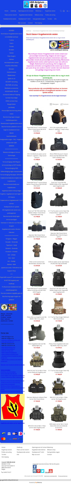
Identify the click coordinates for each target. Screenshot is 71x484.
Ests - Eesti (11, 258)
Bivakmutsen (11, 75)
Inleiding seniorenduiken (8, 372)
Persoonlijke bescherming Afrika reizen (11, 112)
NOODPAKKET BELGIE (11, 91)
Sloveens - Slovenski (12, 248)
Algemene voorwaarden (50, 476)
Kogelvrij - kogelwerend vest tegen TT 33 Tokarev (11, 195)
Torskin (49, 19)
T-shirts (11, 40)
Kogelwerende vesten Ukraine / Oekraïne (11, 230)
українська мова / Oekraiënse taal (11, 268)
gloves (3, 389)
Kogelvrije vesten (50, 11)
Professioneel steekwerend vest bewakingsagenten (11, 288)
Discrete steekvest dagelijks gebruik (11, 293)
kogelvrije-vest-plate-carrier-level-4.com (13, 423)
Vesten (11, 53)
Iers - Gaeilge (11, 261)
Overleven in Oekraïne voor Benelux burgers (11, 224)
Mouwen (11, 69)
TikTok (47, 472)
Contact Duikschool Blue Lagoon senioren (13, 377)
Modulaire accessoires (11, 88)
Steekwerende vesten (9, 19)
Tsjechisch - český (11, 245)
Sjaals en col (11, 78)
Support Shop (11, 271)
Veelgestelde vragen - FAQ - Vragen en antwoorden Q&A (11, 141)
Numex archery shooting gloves (10, 386)
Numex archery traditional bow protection (14, 388)
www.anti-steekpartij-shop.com (11, 340)
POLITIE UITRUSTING (11, 66)
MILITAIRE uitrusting (12, 85)
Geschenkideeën (11, 136)
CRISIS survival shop (12, 101)
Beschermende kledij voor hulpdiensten (11, 185)
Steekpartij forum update (11, 207)
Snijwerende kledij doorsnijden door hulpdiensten (11, 179)
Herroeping (38, 23)
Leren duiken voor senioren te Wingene (13, 375)
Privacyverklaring (62, 476)
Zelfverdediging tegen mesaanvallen (11, 171)
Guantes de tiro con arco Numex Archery (13, 391)
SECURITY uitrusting (12, 82)
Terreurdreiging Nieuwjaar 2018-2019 (11, 175)
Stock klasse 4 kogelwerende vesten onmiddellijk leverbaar (11, 35)
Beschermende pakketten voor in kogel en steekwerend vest (12, 128)
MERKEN (11, 146)
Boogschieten (11, 104)
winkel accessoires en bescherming (10, 382)
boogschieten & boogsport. (8, 384)
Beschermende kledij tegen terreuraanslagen (11, 217)
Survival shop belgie (12, 98)
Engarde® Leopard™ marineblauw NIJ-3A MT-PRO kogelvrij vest (11, 278)
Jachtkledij (11, 107)
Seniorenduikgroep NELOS (9, 373)
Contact (30, 23)
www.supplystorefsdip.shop (10, 354)
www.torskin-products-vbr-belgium (12, 359)
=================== (11, 235)
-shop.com (4, 358)
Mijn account (22, 23)
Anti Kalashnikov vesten (11, 62)
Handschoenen (11, 72)
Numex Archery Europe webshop (11, 381)
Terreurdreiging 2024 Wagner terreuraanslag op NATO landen (11, 163)
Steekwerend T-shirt (24, 19)
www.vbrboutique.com (8, 347)
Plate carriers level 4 (11, 15)
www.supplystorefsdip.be (9, 352)
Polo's (11, 43)
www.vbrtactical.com (8, 342)
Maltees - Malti (11, 264)
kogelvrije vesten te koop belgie (11, 191)
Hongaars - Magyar (11, 239)
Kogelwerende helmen (26, 15)
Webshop (39, 11)
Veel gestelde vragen (39, 19)
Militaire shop (39, 15)
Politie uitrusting (50, 15)
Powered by (35, 482)
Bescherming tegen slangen (11, 117)
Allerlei (11, 133)
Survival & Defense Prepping (11, 94)
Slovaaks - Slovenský (11, 242)
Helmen (11, 59)
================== (11, 149)
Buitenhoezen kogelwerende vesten (11, 123)
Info (55, 19)
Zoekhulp (13, 11)
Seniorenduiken (5, 370)
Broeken (11, 50)
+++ (11, 274)
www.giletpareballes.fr (8, 349)
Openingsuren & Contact (25, 11)
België (22, 380)
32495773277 (7, 472)
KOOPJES (11, 30)
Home (6, 11)
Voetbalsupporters (11, 120)
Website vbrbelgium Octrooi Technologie (11, 153)
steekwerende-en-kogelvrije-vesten (12, 356)
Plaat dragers (11, 56)
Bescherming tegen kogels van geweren (11, 298)
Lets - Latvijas (12, 255)
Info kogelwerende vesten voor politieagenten (11, 211)
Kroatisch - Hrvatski (11, 251)
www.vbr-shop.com (7, 351)
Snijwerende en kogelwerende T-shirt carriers (11, 201)
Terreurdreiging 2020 (11, 168)
